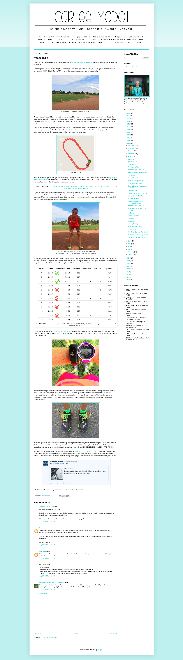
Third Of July (132, 229)
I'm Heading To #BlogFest (136, 196)
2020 (128, 129)
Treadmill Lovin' (132, 164)
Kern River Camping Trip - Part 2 (138, 235)
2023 (128, 121)
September (131, 154)
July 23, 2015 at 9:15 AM (47, 558)
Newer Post (38, 634)
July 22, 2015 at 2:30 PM (47, 521)
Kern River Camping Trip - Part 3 (138, 232)
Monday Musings (133, 224)
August (130, 156)
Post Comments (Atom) (50, 637)
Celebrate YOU (132, 190)
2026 (128, 113)
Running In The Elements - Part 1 (138, 172)
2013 (128, 261)
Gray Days (131, 218)
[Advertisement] (75, 613)
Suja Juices (131, 221)
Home (76, 634)
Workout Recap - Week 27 (136, 227)
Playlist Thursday (133, 216)
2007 (128, 277)
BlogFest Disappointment (135, 181)
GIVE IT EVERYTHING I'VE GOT (86, 451)
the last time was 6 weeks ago (81, 62)
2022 (128, 124)
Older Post (113, 634)
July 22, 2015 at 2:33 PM (47, 545)
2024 (128, 118)
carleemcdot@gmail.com (132, 67)
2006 (128, 280)
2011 (128, 266)
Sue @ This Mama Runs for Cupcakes (52, 582)
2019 (128, 132)
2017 (128, 137)
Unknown (42, 551)
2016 (128, 140)
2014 (128, 258)
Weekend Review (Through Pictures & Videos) (136, 202)
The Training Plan (133, 167)
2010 (128, 269)
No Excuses (131, 213)
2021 (128, 127)
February (131, 252)
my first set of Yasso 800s (61, 331)
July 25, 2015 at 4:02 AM (47, 589)
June (130, 241)
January (131, 254)
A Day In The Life (133, 199)
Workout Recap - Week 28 (136, 206)
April (129, 246)
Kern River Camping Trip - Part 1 (138, 237)
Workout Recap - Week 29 (136, 183)
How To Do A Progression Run (137, 193)
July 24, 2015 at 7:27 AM (47, 576)
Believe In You (132, 161)
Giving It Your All (133, 178)
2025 (128, 116)
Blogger (99, 650)
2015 (128, 143)
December (131, 145)
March (130, 249)
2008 (128, 274)
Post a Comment (42, 593)
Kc (40, 528)
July (129, 159)
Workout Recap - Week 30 (136, 170)
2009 (128, 272)
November (131, 148)
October (131, 151)
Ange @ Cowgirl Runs (46, 506)
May (129, 244)
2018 (128, 135)
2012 (128, 263)
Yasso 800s (131, 175)
